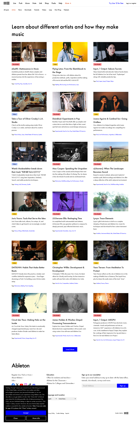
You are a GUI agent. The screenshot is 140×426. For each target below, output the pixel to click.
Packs (54, 3)
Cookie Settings (60, 413)
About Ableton (17, 377)
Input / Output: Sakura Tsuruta (107, 68)
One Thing (58, 10)
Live (14, 3)
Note (34, 3)
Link (40, 3)
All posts (6, 10)
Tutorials (36, 10)
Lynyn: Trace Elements (103, 218)
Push (20, 3)
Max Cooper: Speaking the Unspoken (69, 168)
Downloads (28, 10)
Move (27, 3)
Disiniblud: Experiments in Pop (66, 118)
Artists (14, 10)
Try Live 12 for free (116, 3)
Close (15, 418)
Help (60, 3)
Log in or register (131, 3)
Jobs (13, 380)
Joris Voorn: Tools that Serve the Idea (29, 218)
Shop (47, 3)
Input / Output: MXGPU (104, 319)
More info (36, 418)
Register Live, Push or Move (21, 375)
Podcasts (66, 10)
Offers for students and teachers (58, 377)
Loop (50, 10)
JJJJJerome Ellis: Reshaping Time (67, 218)
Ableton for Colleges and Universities (60, 383)
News (20, 10)
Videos (44, 10)
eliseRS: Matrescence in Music (25, 68)
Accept (25, 413)
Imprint (67, 413)
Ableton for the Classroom (56, 380)
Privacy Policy (51, 413)
